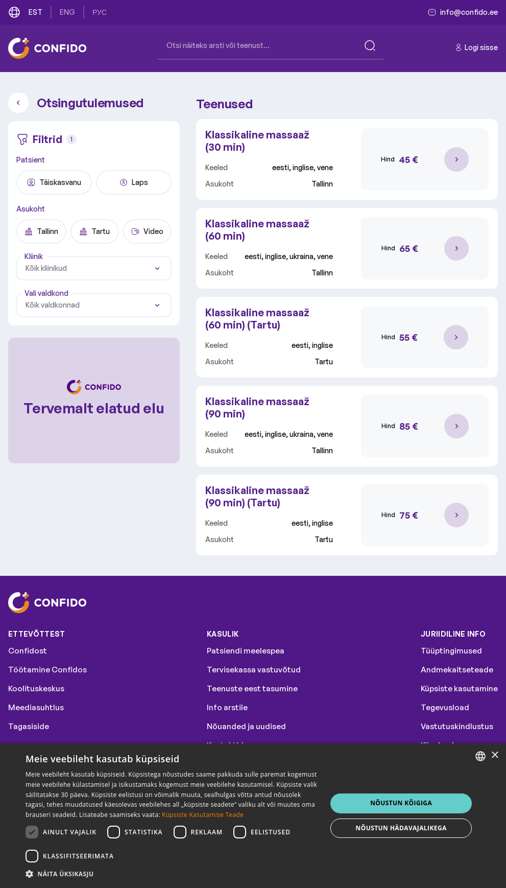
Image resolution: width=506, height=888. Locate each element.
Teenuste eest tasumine (252, 688)
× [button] (494, 755)
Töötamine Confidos (47, 669)
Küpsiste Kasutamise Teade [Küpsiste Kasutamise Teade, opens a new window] (203, 814)
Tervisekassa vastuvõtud (254, 669)
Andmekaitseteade (457, 669)
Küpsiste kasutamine (459, 688)
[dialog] (253, 815)
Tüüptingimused (451, 651)
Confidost (27, 651)
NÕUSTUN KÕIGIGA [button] (401, 803)
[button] (172, 874)
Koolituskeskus (36, 688)
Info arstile (227, 707)
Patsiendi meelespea (245, 651)
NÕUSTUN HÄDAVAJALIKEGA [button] (401, 828)
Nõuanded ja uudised (246, 726)
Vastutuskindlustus (457, 726)
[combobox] (94, 268)
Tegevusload (445, 707)
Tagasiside (28, 726)
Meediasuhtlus (36, 707)
